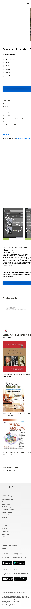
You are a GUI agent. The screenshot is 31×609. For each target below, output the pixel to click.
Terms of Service (6, 601)
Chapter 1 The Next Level (10, 116)
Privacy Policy (6, 534)
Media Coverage (7, 507)
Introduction (6, 113)
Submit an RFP (6, 515)
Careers (4, 502)
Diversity (4, 517)
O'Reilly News (6, 504)
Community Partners (8, 509)
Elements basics (7, 122)
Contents (5, 106)
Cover (4, 103)
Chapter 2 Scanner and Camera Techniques (16, 128)
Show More (6, 134)
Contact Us (5, 529)
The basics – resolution (10, 131)
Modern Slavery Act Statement (10, 605)
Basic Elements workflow (10, 125)
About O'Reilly (7, 496)
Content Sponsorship (8, 520)
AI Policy (4, 537)
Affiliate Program (7, 512)
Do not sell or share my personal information (13, 592)
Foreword (5, 110)
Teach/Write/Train (7, 499)
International (6, 542)
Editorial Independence (8, 603)
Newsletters (5, 531)
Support (5, 525)
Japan (4, 548)
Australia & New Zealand (9, 545)
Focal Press (9, 76)
